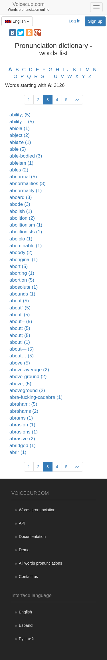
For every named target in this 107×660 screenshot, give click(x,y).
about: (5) (19, 328)
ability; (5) (20, 115)
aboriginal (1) (23, 259)
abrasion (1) (22, 425)
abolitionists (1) (25, 231)
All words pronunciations (40, 563)
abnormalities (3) (27, 183)
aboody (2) (21, 252)
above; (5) (20, 383)
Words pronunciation (37, 510)
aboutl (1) (19, 342)
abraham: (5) (23, 404)
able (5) (17, 149)
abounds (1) (22, 294)
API (22, 523)
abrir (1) (18, 452)
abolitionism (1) (25, 225)
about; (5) (19, 335)
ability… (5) (21, 121)
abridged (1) (22, 445)
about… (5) (21, 356)
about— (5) (21, 349)
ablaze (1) (20, 142)
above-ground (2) (28, 376)
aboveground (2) (27, 390)
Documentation (32, 536)
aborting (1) (21, 273)
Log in (74, 20)
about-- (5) (20, 321)
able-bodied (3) (25, 156)
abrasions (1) (23, 432)
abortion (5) (21, 280)
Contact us (28, 576)
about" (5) (20, 308)
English (17, 21)
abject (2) (19, 135)
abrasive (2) (22, 438)
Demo (24, 550)
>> (76, 99)
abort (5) (18, 266)
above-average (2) (29, 369)
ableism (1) (21, 163)
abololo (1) (20, 239)
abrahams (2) (23, 411)
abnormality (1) (25, 190)
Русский (26, 638)
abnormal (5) (23, 176)
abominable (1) (25, 245)
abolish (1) (20, 211)
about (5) (19, 300)
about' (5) (19, 314)
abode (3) (19, 204)
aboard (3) (20, 197)
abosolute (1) (23, 287)
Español (26, 625)
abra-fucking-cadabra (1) (35, 397)
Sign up (95, 21)
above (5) (19, 363)
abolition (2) (22, 218)
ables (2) (18, 170)
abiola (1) (19, 128)
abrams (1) (21, 418)
